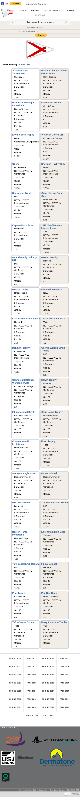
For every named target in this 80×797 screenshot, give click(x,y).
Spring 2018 (48, 675)
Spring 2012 (48, 699)
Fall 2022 (64, 658)
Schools (21, 10)
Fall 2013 (64, 691)
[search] (47, 4)
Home (9, 10)
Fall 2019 (64, 667)
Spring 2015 (15, 691)
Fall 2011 (64, 699)
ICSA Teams (40, 15)
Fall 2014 (32, 691)
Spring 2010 (48, 707)
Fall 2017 (64, 675)
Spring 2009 (32, 715)
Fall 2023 (32, 658)
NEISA (39, 28)
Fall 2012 (25, 64)
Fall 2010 (32, 707)
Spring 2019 (15, 675)
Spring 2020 (48, 667)
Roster (71, 10)
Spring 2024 (15, 658)
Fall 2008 (48, 715)
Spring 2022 (15, 667)
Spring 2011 (15, 707)
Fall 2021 (32, 667)
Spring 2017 (15, 683)
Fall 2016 (32, 683)
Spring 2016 (48, 683)
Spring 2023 (48, 658)
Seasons (35, 10)
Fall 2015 (64, 683)
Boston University (53, 10)
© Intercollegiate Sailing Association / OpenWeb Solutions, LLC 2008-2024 (49, 790)
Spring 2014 (48, 691)
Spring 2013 (15, 699)
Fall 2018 (32, 675)
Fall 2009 (64, 707)
